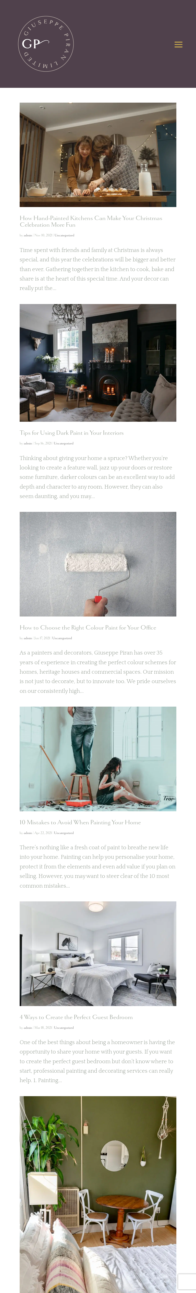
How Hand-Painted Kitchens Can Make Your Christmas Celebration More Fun (91, 221)
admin (28, 235)
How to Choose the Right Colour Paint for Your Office (88, 627)
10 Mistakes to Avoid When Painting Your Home (80, 822)
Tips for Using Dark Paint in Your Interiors (72, 433)
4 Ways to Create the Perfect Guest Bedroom (76, 1017)
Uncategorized (64, 235)
